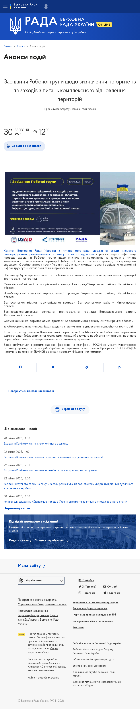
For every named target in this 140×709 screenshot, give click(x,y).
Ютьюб (110, 586)
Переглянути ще (17, 508)
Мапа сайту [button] (29, 566)
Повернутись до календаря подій (31, 391)
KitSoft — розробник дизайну (43, 677)
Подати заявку (19, 540)
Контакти (78, 627)
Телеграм (111, 593)
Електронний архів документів (90, 666)
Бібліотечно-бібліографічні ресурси (93, 659)
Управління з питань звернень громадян (95, 602)
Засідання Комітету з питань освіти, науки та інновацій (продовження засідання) (53, 457)
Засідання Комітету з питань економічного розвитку (36, 443)
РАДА (41, 22)
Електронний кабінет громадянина (93, 621)
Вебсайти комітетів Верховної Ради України (97, 643)
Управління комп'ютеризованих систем (42, 604)
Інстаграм (87, 593)
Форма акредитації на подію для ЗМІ (94, 614)
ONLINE (104, 24)
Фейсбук (86, 580)
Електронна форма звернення (90, 608)
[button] (41, 581)
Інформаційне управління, (34, 615)
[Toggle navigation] (5, 6)
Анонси (21, 46)
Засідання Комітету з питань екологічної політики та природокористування (50, 470)
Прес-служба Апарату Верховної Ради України (38, 620)
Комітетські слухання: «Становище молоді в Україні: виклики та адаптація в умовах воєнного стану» (66, 501)
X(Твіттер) (87, 586)
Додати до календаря (26, 145)
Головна (8, 46)
